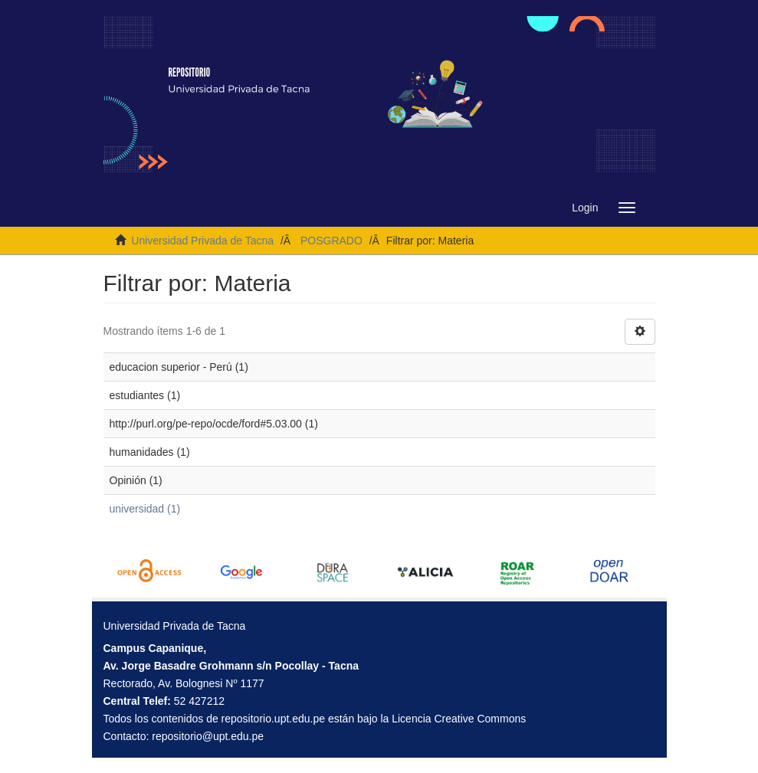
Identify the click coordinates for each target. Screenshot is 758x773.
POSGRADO (331, 240)
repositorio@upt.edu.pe (208, 736)
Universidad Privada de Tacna (202, 240)
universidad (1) (145, 509)
